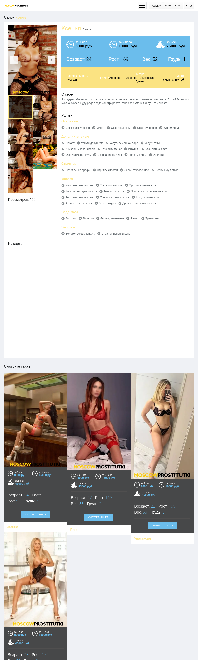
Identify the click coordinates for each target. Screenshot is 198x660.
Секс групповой (147, 127)
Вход (189, 5)
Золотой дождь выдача (80, 233)
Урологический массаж (114, 197)
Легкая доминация (112, 218)
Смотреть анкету (99, 517)
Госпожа (88, 218)
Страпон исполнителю (115, 233)
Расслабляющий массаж (81, 191)
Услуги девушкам (92, 143)
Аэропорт (115, 77)
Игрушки (133, 148)
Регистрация (173, 5)
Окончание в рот (156, 148)
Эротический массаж (142, 185)
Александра (17, 657)
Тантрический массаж (80, 197)
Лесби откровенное (136, 170)
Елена (75, 530)
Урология (159, 154)
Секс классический (78, 127)
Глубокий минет (112, 148)
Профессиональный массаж (149, 191)
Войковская (147, 77)
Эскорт (70, 143)
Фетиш (134, 218)
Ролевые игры (138, 154)
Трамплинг (152, 218)
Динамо (140, 81)
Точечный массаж (111, 185)
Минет (100, 127)
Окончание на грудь (78, 154)
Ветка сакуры (107, 203)
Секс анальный (121, 127)
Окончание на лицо (109, 154)
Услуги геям (152, 143)
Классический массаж (80, 185)
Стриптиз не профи (78, 170)
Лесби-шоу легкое (167, 170)
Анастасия (142, 538)
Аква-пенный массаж (79, 203)
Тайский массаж (114, 191)
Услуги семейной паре (124, 143)
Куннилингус (171, 127)
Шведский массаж (147, 197)
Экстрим (71, 218)
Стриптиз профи (107, 170)
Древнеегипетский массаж (139, 203)
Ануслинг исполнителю (80, 148)
